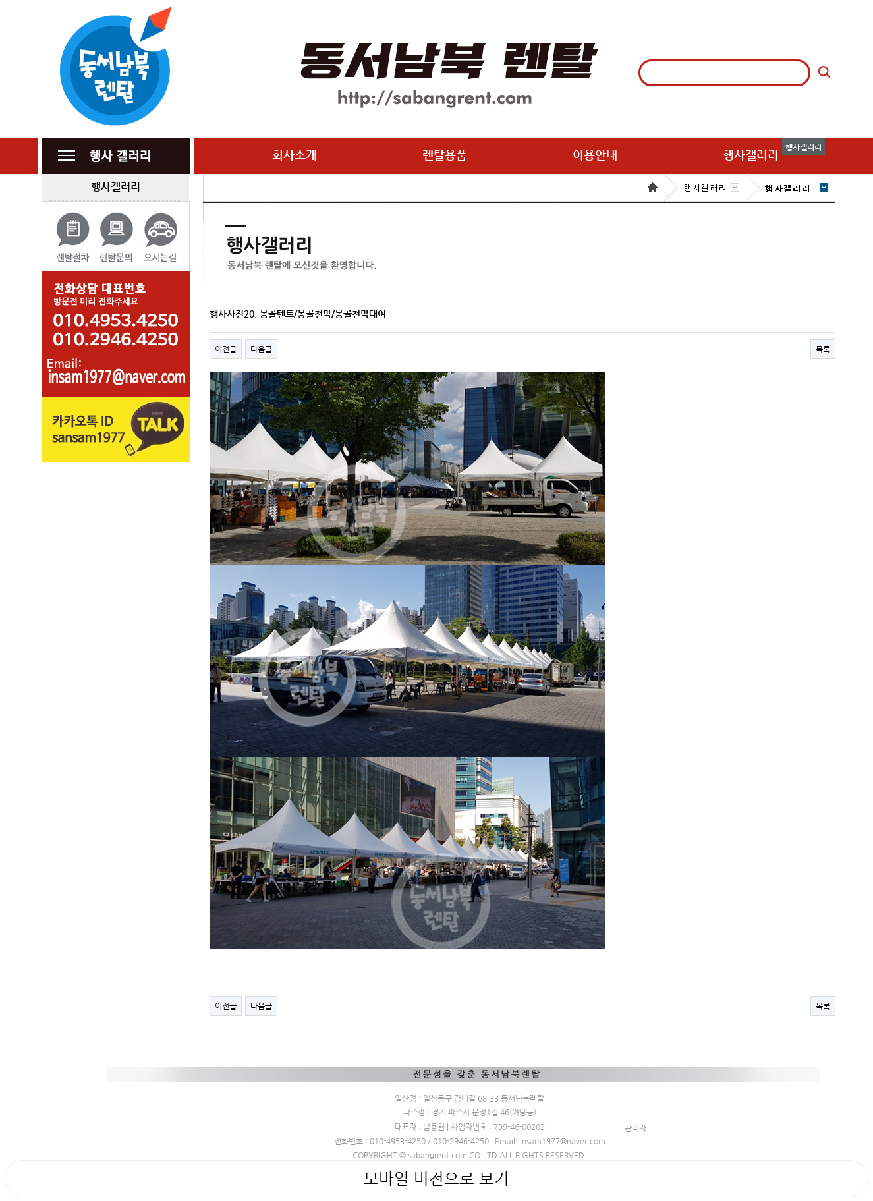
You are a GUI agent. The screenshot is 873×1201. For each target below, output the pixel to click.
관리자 (635, 1127)
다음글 (261, 349)
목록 (823, 349)
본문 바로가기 (0, 0)
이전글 (226, 349)
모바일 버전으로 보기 (436, 1178)
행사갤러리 (115, 187)
